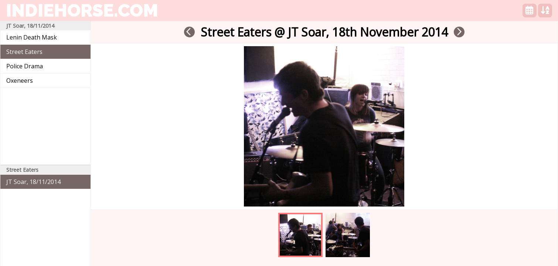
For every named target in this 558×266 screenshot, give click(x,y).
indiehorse (82, 10)
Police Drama (24, 66)
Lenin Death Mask (31, 37)
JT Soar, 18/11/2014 (33, 182)
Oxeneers (19, 80)
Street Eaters (24, 52)
